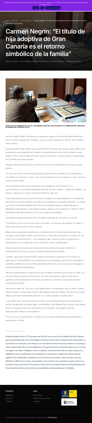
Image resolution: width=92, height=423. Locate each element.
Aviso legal (37, 395)
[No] (89, 5)
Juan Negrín (69, 61)
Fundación (54, 61)
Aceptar (35, 8)
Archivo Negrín (25, 61)
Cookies (36, 401)
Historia (61, 61)
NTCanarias (52, 417)
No (42, 8)
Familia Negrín (44, 61)
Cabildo (35, 61)
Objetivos (9, 395)
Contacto (9, 401)
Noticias (78, 61)
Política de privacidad (41, 398)
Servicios (9, 398)
